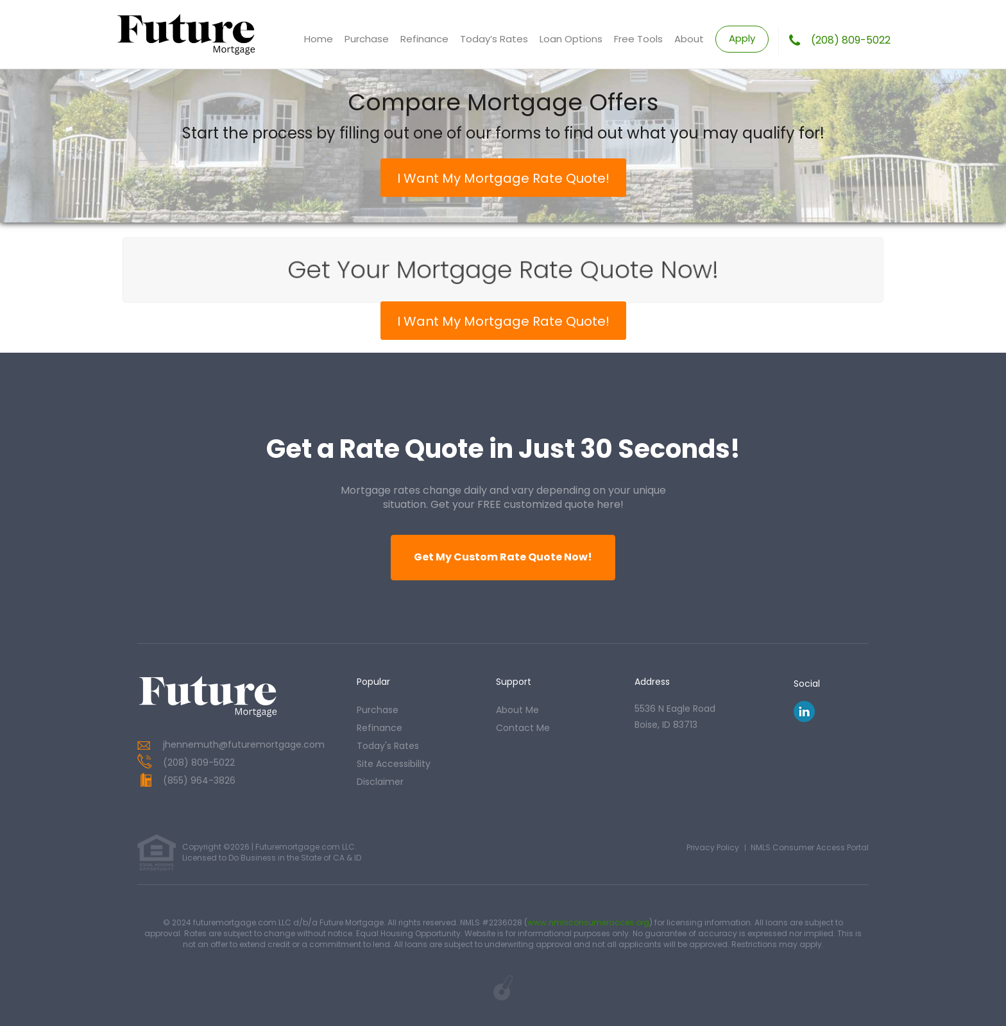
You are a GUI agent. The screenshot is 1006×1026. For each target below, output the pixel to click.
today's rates (388, 745)
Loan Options (571, 39)
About (689, 39)
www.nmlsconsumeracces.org (588, 922)
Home (318, 39)
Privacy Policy (712, 847)
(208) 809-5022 (851, 40)
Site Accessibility (394, 763)
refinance (379, 727)
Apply (742, 38)
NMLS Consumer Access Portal (810, 847)
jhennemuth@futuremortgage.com (244, 744)
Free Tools (638, 39)
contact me (523, 727)
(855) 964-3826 (199, 780)
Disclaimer (380, 781)
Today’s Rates (494, 39)
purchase (377, 709)
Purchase (367, 39)
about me (517, 709)
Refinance (424, 39)
